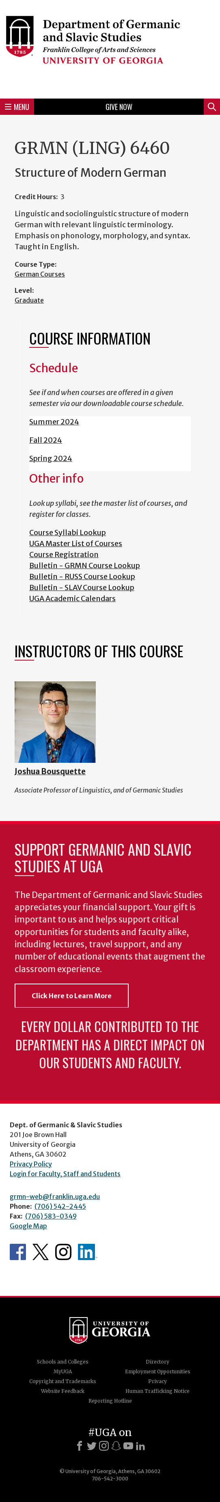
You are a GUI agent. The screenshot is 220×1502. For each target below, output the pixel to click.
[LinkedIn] (140, 1446)
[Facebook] (79, 1446)
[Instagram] (104, 1446)
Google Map (28, 1226)
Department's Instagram (63, 1252)
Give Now (119, 106)
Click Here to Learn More (72, 996)
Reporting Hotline (110, 1401)
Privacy (157, 1381)
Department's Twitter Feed (40, 1252)
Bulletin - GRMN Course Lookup (84, 565)
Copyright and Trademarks (62, 1381)
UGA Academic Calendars (72, 598)
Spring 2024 (50, 458)
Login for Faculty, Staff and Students (65, 1174)
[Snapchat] (116, 1446)
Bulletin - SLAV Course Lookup (81, 587)
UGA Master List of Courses (75, 543)
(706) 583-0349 (51, 1216)
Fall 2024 (45, 440)
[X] (92, 1446)
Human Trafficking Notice (157, 1391)
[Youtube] (128, 1446)
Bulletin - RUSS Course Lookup (82, 576)
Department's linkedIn (87, 1252)
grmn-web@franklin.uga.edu (55, 1196)
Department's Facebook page (18, 1252)
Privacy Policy (31, 1164)
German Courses (40, 274)
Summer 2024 (54, 421)
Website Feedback (62, 1391)
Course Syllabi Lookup (67, 532)
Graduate (29, 300)
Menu (17, 106)
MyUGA (63, 1371)
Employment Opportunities (157, 1371)
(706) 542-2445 (60, 1206)
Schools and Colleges (62, 1362)
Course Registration (64, 554)
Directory (157, 1362)
